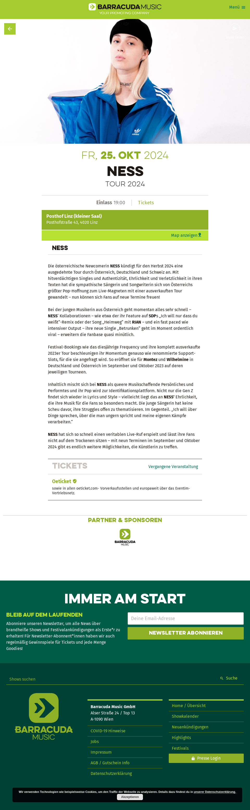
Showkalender (185, 716)
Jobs (95, 741)
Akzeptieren (130, 797)
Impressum (101, 752)
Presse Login (209, 758)
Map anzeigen (184, 235)
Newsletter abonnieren (186, 633)
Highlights (181, 737)
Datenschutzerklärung (111, 773)
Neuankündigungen (190, 727)
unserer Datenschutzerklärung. (215, 791)
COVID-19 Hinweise (108, 730)
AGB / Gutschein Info (110, 762)
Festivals (180, 748)
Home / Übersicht (189, 705)
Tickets (146, 203)
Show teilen (235, 37)
